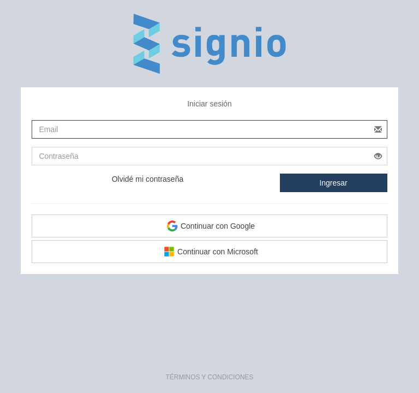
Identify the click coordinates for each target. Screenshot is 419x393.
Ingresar (333, 182)
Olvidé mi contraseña (148, 179)
